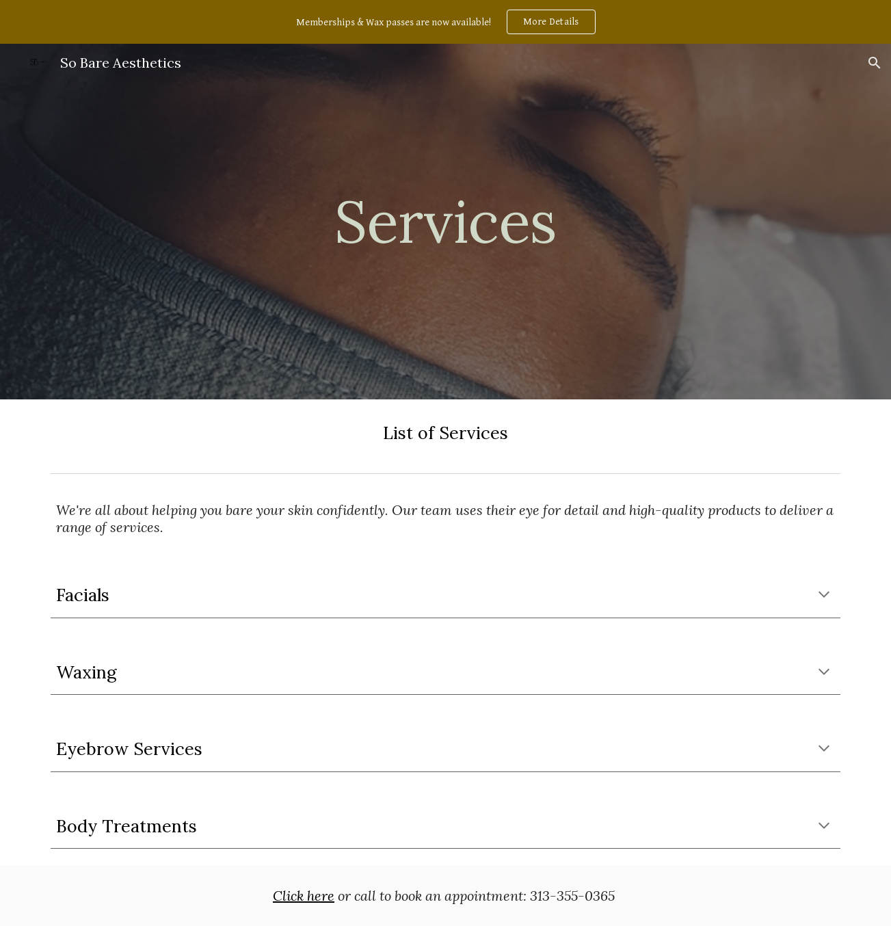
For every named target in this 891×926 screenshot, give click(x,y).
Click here (303, 895)
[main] (446, 221)
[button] (874, 63)
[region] (445, 22)
